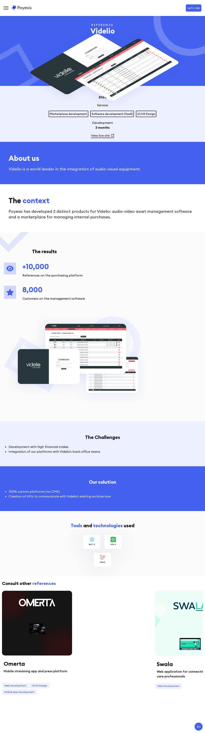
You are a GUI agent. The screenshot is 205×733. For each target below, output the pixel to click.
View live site (102, 135)
